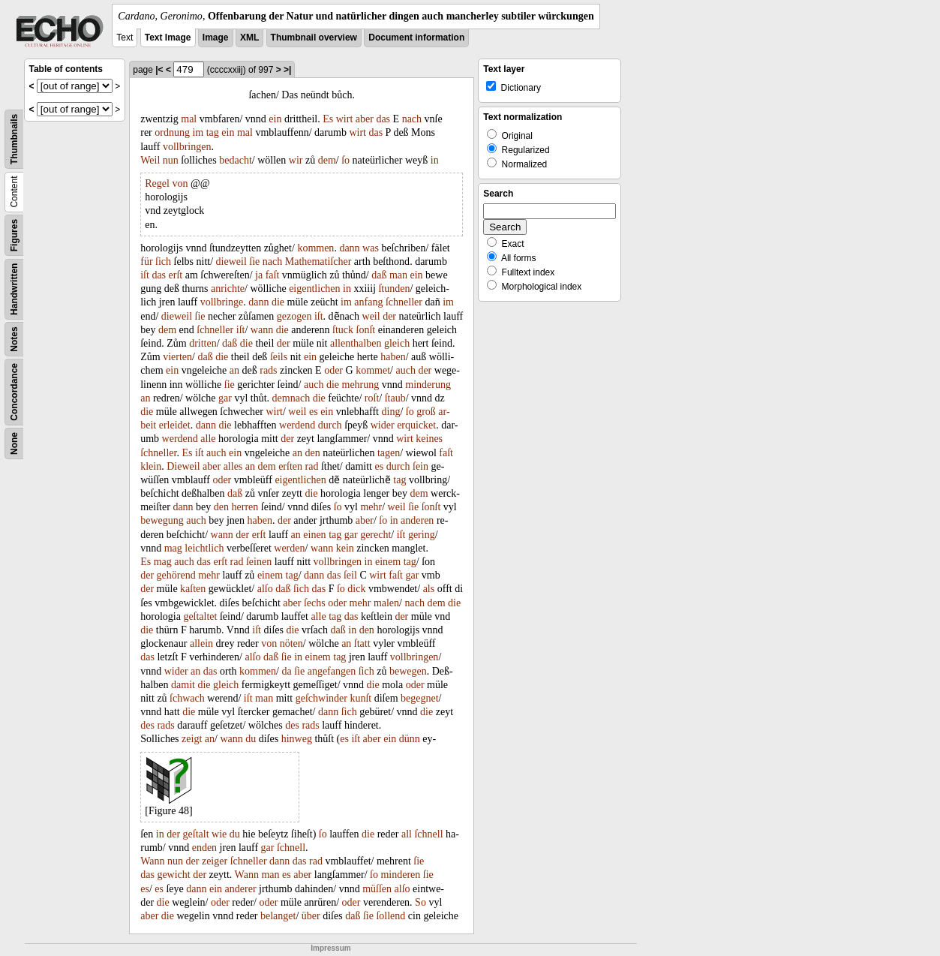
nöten (291, 643)
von (180, 183)
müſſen (377, 888)
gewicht (173, 874)
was (370, 248)
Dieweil (183, 466)
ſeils (278, 356)
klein (150, 466)
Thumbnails (14, 139)
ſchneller (404, 302)
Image (216, 37)
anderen (417, 520)
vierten (177, 356)
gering (421, 534)
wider (383, 425)
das (383, 119)
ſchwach (187, 698)
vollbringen (187, 146)
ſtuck (342, 329)
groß (426, 411)
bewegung (162, 520)
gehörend (176, 575)
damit (183, 684)
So (420, 902)
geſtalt (196, 834)
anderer (241, 888)
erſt (176, 275)
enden (204, 847)
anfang (368, 302)
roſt (372, 398)
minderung (428, 384)
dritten (203, 343)
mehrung (361, 384)
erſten (290, 466)
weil (371, 316)
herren (245, 507)
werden (289, 548)
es (313, 411)
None (14, 443)
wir (296, 160)
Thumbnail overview (314, 37)
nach (412, 119)
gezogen (294, 316)
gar (225, 398)
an (234, 370)
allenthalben (355, 343)
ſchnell (428, 834)
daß (378, 275)
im (197, 132)
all (406, 834)
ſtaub (395, 398)
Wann (152, 861)
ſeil (350, 575)
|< (159, 70)
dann (349, 248)
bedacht (235, 160)
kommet (373, 370)
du (250, 738)
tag (212, 132)
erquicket (416, 425)
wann (262, 329)
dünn (409, 738)
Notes (14, 338)
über (311, 915)
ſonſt (366, 329)
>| (287, 70)
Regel (157, 183)
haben (392, 356)
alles (233, 466)
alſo (265, 588)
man (398, 275)
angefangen (332, 671)
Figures (14, 235)
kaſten (193, 588)
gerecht (375, 534)
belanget (278, 915)
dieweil (231, 261)
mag (173, 548)
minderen (400, 874)
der (389, 316)
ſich (163, 261)
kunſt (360, 698)
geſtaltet (200, 616)
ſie (254, 261)
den (312, 452)
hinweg (296, 738)
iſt (144, 275)
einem (388, 561)
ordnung (172, 132)
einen (314, 534)
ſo (345, 160)
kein (345, 548)
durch (330, 425)
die (278, 302)
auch (405, 370)
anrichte (228, 288)
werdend (297, 425)
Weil (150, 160)
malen (386, 603)
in (435, 160)
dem (327, 160)
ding (391, 411)
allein (201, 643)
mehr (371, 507)
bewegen (408, 671)
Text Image (168, 37)
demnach (291, 398)
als (429, 588)
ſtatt (362, 643)
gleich (397, 343)
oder (333, 370)
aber (365, 119)
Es (328, 119)
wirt (344, 119)
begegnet (420, 698)
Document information (416, 37)
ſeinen (259, 561)
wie (219, 834)
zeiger (214, 861)
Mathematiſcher (318, 261)
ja (259, 275)
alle (207, 438)
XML (249, 37)
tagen (388, 452)
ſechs (315, 603)
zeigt (192, 738)
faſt (273, 275)
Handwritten (14, 289)
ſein (420, 466)
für (146, 261)
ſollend (390, 915)
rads (268, 370)
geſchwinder (321, 698)
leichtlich (204, 548)
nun (171, 160)
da (286, 671)
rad (312, 466)
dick (356, 588)
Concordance (14, 392)
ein (275, 119)
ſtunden (394, 288)
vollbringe (222, 302)
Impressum (330, 948)
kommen (315, 248)
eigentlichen (314, 288)
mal (189, 119)
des (147, 725)
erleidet (175, 425)
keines (429, 438)
